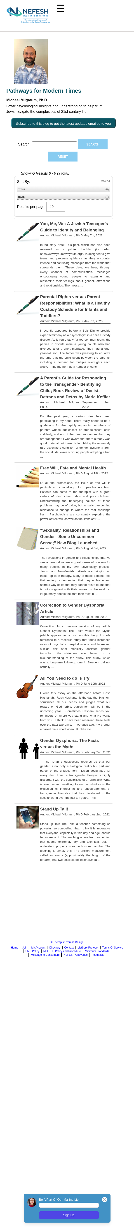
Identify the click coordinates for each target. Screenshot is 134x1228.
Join (24, 947)
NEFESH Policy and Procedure (62, 951)
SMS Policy (32, 951)
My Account (38, 947)
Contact (69, 947)
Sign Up (69, 1215)
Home (14, 947)
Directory (54, 947)
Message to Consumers (45, 954)
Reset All (105, 181)
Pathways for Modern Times (43, 91)
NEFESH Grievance (75, 954)
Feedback (98, 954)
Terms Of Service (112, 947)
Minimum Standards (97, 951)
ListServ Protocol (88, 947)
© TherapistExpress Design (66, 942)
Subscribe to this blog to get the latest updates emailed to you (63, 123)
